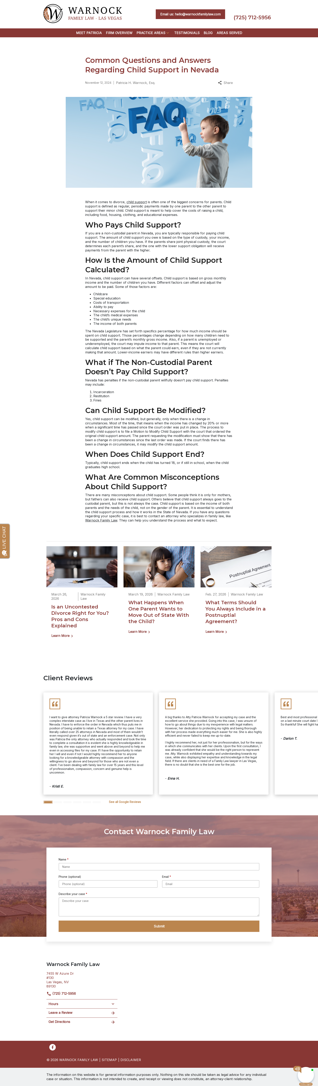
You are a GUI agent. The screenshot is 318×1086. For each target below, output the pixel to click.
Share (225, 83)
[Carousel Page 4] (77, 802)
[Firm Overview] (119, 33)
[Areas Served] (229, 33)
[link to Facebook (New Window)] (52, 1047)
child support (137, 202)
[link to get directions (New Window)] (81, 979)
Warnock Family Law (101, 520)
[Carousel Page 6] (97, 802)
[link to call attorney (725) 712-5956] (252, 14)
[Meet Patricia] (89, 33)
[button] (167, 32)
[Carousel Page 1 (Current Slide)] (48, 802)
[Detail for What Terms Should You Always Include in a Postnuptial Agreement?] (236, 592)
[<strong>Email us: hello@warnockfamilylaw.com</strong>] (190, 14)
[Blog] (208, 33)
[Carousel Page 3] (67, 802)
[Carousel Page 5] (87, 802)
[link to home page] (82, 14)
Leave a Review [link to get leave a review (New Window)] (81, 1013)
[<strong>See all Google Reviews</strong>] (125, 802)
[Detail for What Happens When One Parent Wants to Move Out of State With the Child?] (159, 592)
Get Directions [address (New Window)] (81, 1022)
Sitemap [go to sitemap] (109, 1060)
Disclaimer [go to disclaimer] (130, 1060)
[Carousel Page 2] (58, 802)
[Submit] (159, 926)
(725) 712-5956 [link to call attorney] (61, 994)
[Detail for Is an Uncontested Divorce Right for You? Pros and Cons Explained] (81, 594)
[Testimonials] (187, 33)
